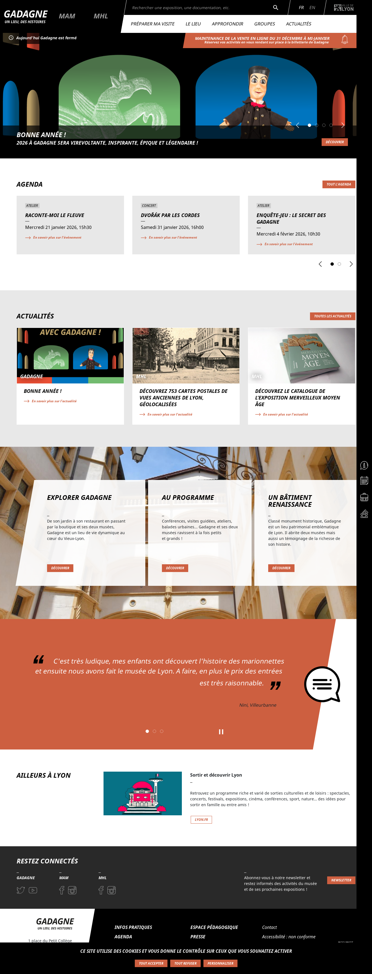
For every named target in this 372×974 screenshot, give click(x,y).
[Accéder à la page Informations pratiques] (364, 465)
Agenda (123, 937)
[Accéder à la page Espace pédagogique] (364, 498)
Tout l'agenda (339, 184)
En (312, 7)
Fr (301, 7)
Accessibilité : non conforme (289, 937)
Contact (269, 927)
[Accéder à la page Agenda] (364, 482)
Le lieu (193, 24)
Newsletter (341, 880)
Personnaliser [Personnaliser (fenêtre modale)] (220, 963)
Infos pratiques (133, 927)
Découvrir (335, 142)
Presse (197, 937)
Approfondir (227, 24)
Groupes (265, 24)
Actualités (299, 24)
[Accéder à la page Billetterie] (364, 515)
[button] (297, 125)
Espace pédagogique (214, 927)
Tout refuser (185, 963)
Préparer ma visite (152, 24)
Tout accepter (151, 963)
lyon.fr (201, 819)
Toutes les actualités (332, 316)
